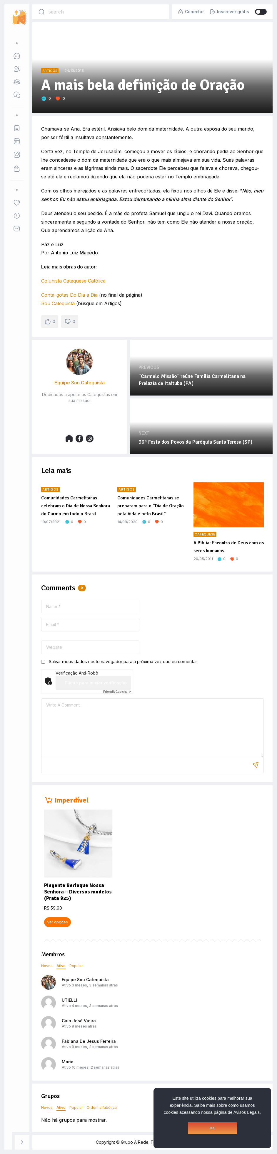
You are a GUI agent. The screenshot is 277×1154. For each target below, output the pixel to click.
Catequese (205, 534)
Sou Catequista (58, 303)
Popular (76, 966)
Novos (47, 966)
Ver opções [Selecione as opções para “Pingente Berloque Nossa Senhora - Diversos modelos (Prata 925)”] (57, 922)
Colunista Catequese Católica (73, 281)
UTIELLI (69, 1000)
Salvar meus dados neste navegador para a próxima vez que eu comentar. (123, 661)
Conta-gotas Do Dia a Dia (69, 295)
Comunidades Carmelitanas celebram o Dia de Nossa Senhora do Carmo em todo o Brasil (75, 506)
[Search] (41, 11)
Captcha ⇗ (117, 691)
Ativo (61, 966)
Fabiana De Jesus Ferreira (89, 1041)
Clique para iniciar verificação (96, 682)
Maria (68, 1061)
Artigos (49, 71)
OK (212, 1128)
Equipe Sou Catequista (85, 979)
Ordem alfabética (101, 1107)
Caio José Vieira (79, 1020)
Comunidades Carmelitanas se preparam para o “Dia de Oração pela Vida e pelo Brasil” (150, 506)
